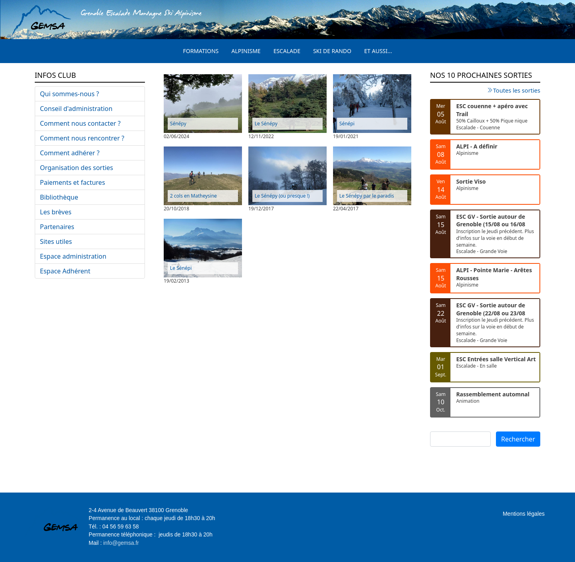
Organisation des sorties (76, 167)
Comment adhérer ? (69, 152)
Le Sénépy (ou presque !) (282, 195)
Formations (200, 51)
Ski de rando (332, 51)
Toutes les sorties (516, 90)
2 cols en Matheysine (193, 195)
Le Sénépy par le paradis (366, 195)
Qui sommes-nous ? (69, 93)
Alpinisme (246, 51)
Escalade (287, 51)
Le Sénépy (266, 123)
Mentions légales (524, 514)
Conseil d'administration (76, 108)
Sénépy (178, 123)
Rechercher (518, 439)
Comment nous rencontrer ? (82, 138)
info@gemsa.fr (121, 543)
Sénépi (347, 123)
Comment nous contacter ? (80, 123)
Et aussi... (378, 51)
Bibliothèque (59, 197)
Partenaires (57, 226)
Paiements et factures (72, 182)
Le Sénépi (181, 268)
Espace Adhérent (65, 271)
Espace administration (73, 256)
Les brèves (55, 212)
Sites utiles (56, 241)
